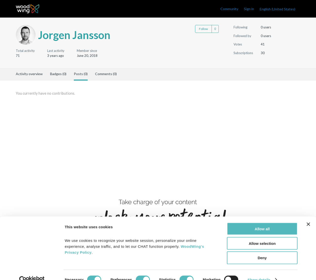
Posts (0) (81, 74)
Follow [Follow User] (203, 29)
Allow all (262, 219)
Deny (262, 248)
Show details (259, 270)
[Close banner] (308, 214)
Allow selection (262, 234)
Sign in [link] (249, 9)
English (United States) (277, 9)
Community (229, 9)
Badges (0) (58, 74)
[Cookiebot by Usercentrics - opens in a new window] (32, 270)
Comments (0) (106, 74)
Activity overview (29, 74)
